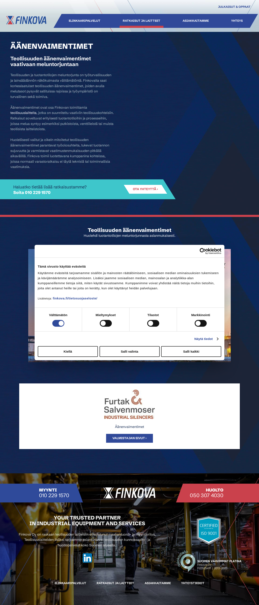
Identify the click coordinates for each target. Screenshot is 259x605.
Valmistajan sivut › (129, 438)
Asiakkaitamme (195, 21)
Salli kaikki (191, 351)
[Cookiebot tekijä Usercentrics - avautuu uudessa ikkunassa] (202, 251)
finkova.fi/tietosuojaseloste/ (75, 298)
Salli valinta (129, 351)
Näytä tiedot (203, 339)
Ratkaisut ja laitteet (141, 21)
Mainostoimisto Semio (129, 591)
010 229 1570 (38, 192)
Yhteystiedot (192, 583)
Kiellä (67, 351)
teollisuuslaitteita (23, 113)
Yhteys (237, 21)
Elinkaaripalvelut (84, 21)
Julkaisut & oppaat (234, 7)
